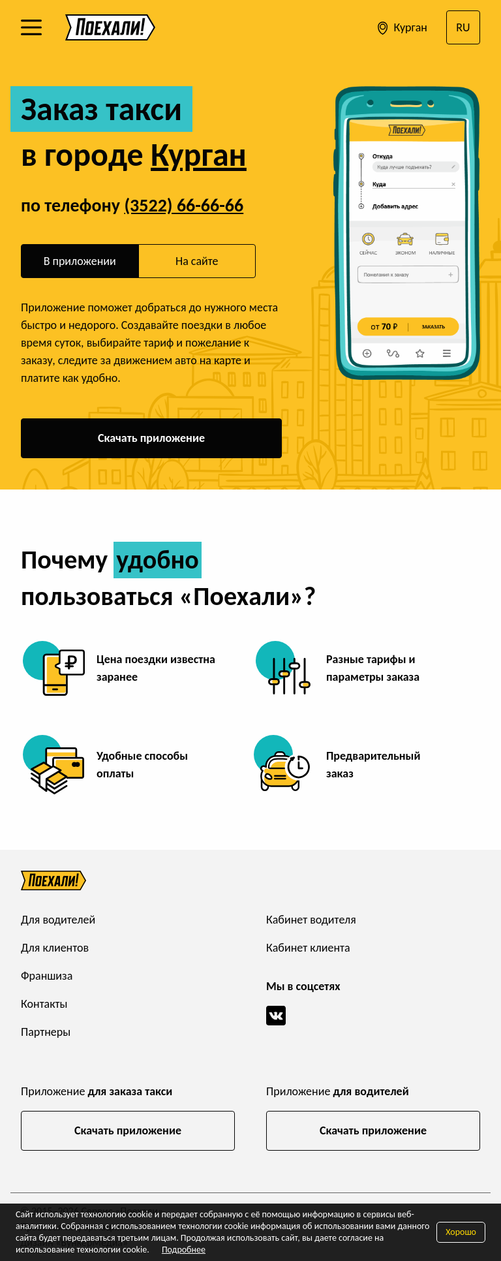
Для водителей (58, 919)
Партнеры (45, 1032)
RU (463, 27)
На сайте (197, 261)
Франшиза (46, 976)
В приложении (80, 261)
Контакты (44, 1004)
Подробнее (183, 1249)
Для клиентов (55, 948)
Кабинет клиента (308, 948)
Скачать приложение (151, 438)
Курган (400, 28)
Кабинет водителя (311, 919)
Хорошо (461, 1232)
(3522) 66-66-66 (183, 205)
